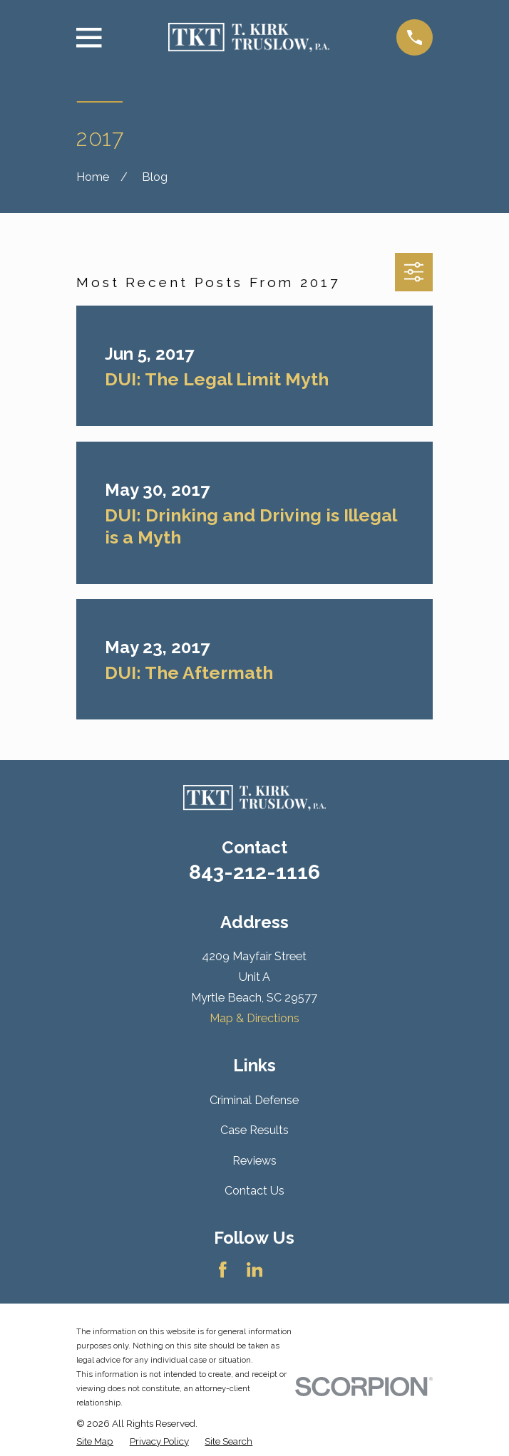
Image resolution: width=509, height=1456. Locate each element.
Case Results (254, 1130)
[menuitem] (94, 1441)
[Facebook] (223, 1270)
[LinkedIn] (255, 1270)
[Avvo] (286, 1270)
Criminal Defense (254, 1100)
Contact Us (254, 1190)
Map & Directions (254, 1018)
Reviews (254, 1161)
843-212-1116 (254, 872)
